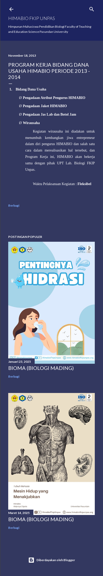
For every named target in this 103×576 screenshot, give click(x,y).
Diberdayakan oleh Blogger (51, 560)
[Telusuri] (92, 8)
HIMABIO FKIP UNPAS (31, 18)
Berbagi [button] (13, 205)
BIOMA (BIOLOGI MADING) (41, 368)
